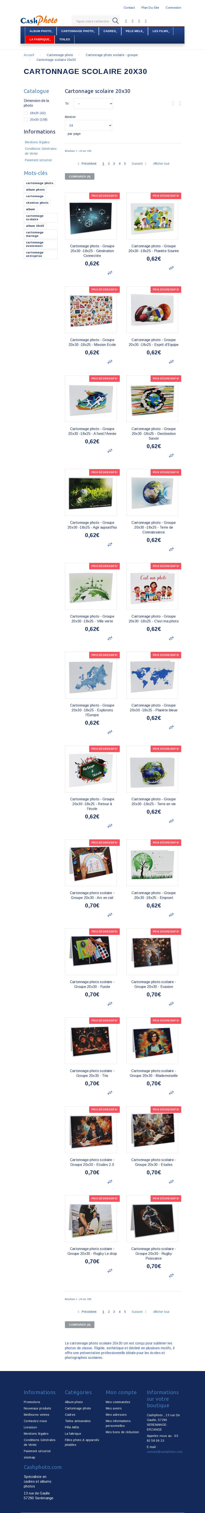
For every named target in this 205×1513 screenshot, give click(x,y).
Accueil (29, 54)
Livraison (30, 1427)
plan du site (150, 7)
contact (129, 7)
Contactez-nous (35, 1420)
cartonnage (34, 196)
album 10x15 (35, 225)
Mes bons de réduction (122, 1432)
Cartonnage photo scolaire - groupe (112, 54)
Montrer (70, 116)
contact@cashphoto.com (165, 1451)
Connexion (173, 7)
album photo (35, 189)
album (30, 209)
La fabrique (73, 1433)
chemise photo (37, 202)
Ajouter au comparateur (110, 272)
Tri (67, 103)
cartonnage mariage (34, 234)
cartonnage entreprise (34, 254)
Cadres (70, 1414)
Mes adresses (116, 1414)
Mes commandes (118, 1402)
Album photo (74, 1402)
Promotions (32, 1402)
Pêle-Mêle (72, 1427)
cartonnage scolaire (34, 217)
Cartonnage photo (60, 54)
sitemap (29, 1457)
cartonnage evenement (34, 244)
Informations (39, 131)
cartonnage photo (39, 182)
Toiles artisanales (78, 1420)
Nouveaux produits (37, 1408)
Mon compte (121, 1392)
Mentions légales (37, 142)
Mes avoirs (114, 1408)
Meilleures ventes (36, 1414)
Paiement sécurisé (38, 160)
